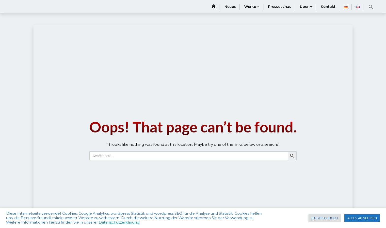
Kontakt (328, 6)
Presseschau (279, 6)
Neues (230, 6)
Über (304, 6)
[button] (371, 7)
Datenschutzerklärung (119, 222)
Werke (250, 6)
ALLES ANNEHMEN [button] (362, 218)
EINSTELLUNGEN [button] (324, 218)
